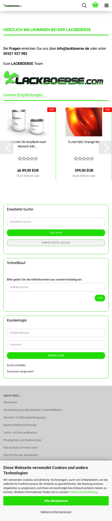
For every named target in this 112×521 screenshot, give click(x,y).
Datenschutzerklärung (83, 492)
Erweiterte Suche (56, 242)
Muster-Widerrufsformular (19, 425)
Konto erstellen (16, 365)
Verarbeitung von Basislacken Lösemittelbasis (32, 410)
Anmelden (56, 355)
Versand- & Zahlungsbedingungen (24, 417)
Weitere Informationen (56, 512)
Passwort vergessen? (20, 371)
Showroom (10, 402)
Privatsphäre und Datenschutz (22, 440)
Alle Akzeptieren (56, 501)
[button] (6, 147)
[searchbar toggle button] (84, 5)
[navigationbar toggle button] (106, 5)
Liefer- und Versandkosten (20, 432)
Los (100, 298)
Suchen (56, 232)
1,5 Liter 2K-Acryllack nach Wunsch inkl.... (28, 144)
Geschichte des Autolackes (20, 455)
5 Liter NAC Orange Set (84, 142)
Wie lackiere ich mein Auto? (20, 447)
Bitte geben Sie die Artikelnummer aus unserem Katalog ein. (44, 279)
